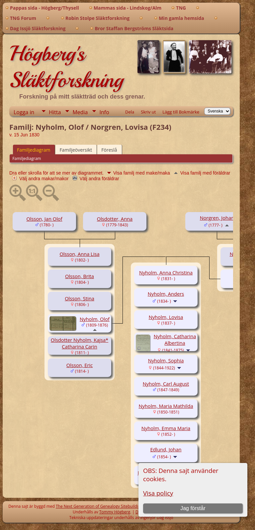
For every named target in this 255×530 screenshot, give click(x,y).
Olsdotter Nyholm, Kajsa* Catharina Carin (79, 343)
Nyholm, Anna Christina (166, 272)
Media (80, 112)
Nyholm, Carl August (166, 383)
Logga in (24, 112)
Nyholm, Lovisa (166, 317)
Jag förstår (193, 508)
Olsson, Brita (79, 276)
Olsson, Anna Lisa (79, 254)
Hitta (55, 112)
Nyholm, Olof (95, 319)
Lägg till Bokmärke (180, 112)
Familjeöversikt (75, 150)
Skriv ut (148, 112)
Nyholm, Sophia (166, 360)
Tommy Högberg (114, 512)
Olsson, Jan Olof (44, 218)
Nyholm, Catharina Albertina (175, 339)
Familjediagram (33, 150)
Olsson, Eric (79, 365)
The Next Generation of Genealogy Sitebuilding (99, 506)
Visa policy (158, 493)
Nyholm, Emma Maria (165, 428)
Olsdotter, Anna (115, 218)
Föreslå (109, 150)
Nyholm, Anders (166, 293)
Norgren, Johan (217, 217)
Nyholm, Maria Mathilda (165, 406)
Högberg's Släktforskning (66, 66)
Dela (129, 112)
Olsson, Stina (79, 298)
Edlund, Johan (165, 449)
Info (104, 112)
